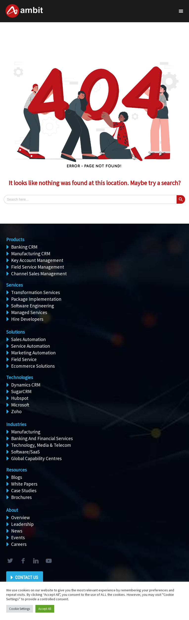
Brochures (21, 497)
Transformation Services (35, 292)
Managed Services (29, 312)
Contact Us (26, 577)
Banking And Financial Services (42, 438)
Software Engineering (32, 306)
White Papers (24, 484)
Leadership (22, 524)
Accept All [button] (44, 609)
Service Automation (30, 346)
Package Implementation (36, 299)
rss (48, 561)
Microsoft (20, 405)
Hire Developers (27, 319)
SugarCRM (21, 391)
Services (14, 285)
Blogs (16, 477)
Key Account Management (37, 260)
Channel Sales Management (39, 274)
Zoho (16, 411)
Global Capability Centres (36, 458)
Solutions (15, 332)
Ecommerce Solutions (33, 366)
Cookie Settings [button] (19, 609)
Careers (18, 544)
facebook (22, 561)
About (12, 510)
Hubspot (19, 398)
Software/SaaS (25, 452)
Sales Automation (28, 339)
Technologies (19, 377)
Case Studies (23, 490)
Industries (16, 424)
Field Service (24, 359)
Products (15, 239)
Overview (20, 517)
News (16, 531)
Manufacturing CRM (30, 254)
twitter (10, 561)
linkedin (35, 561)
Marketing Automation (33, 353)
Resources (16, 470)
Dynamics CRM (25, 385)
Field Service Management (37, 267)
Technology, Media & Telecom (41, 445)
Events (18, 537)
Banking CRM (24, 247)
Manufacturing (25, 432)
